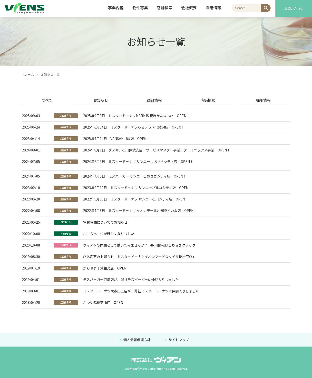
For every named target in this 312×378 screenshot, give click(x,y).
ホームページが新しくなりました (108, 233)
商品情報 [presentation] (154, 100)
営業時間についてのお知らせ (105, 222)
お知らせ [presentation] (100, 100)
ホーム (29, 74)
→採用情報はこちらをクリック (171, 245)
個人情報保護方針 (137, 339)
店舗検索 (164, 7)
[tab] (49, 100)
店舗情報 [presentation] (208, 100)
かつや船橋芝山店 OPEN (103, 302)
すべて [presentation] (47, 100)
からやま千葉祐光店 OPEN (105, 268)
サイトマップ (178, 339)
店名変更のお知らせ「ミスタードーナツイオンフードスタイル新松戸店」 (139, 256)
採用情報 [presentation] (263, 100)
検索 (264, 6)
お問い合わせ (293, 8)
